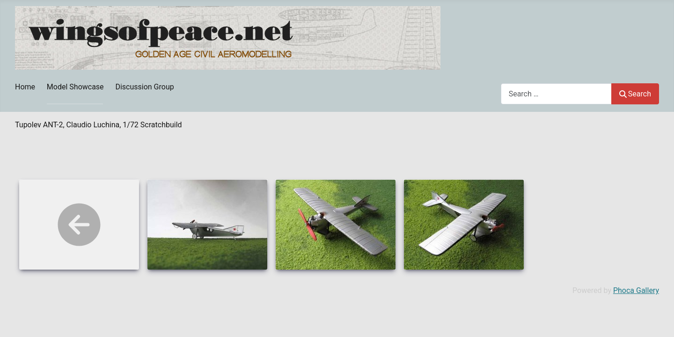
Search (635, 93)
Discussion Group (144, 86)
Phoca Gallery (636, 290)
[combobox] (556, 93)
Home (25, 86)
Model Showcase (75, 86)
